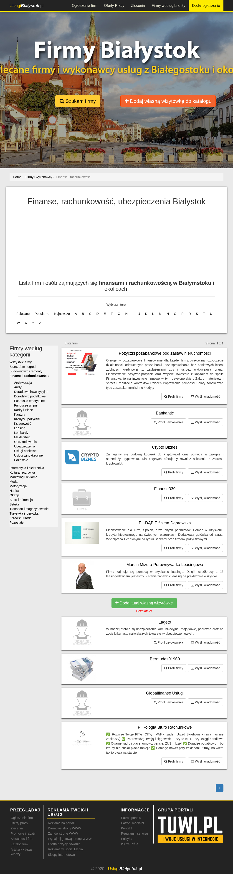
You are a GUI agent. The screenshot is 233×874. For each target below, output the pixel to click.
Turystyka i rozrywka (24, 513)
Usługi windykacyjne (28, 455)
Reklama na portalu (62, 823)
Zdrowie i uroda (21, 518)
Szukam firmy (78, 101)
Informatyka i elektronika (27, 468)
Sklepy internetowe (61, 854)
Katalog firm (19, 844)
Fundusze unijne (26, 405)
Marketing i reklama (23, 477)
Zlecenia (138, 6)
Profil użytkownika (168, 422)
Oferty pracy (19, 823)
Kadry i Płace (23, 410)
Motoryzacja (18, 486)
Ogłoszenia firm (84, 6)
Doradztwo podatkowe (30, 396)
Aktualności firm (22, 839)
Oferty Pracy (114, 6)
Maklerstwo (22, 437)
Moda (14, 481)
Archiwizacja (23, 382)
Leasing (19, 428)
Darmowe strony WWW (64, 828)
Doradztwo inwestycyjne (31, 392)
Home (17, 177)
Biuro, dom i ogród (22, 367)
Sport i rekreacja (21, 500)
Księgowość (22, 423)
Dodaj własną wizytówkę (168, 101)
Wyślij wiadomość (205, 396)
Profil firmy (173, 396)
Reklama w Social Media (65, 849)
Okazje (15, 495)
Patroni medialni (132, 823)
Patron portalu (131, 818)
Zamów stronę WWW (63, 833)
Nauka (14, 491)
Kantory (19, 414)
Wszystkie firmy (21, 362)
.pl (26, 5)
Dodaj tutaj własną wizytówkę (144, 603)
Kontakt (126, 828)
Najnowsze (62, 314)
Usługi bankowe (25, 451)
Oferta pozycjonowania (64, 844)
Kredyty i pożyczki (27, 419)
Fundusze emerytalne (29, 401)
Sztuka (14, 504)
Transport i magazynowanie (29, 509)
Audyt (18, 387)
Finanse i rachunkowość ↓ (29, 376)
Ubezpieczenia (24, 446)
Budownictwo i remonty (26, 371)
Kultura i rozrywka (22, 472)
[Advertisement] (121, 246)
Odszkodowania (25, 442)
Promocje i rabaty (23, 833)
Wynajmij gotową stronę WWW (70, 839)
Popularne (42, 314)
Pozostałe (21, 460)
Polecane (23, 314)
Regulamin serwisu (134, 833)
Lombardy (21, 432)
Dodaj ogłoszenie (206, 6)
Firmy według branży (168, 6)
